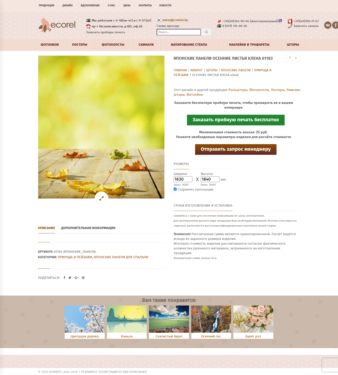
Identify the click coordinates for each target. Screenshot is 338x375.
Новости (165, 5)
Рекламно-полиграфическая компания (114, 372)
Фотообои (195, 94)
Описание (46, 228)
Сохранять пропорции (195, 189)
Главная (180, 70)
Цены (126, 5)
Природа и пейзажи (75, 257)
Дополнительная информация (88, 228)
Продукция (46, 5)
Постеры (278, 90)
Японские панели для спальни (121, 257)
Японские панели (236, 70)
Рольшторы (238, 90)
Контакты (145, 5)
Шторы (211, 70)
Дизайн (67, 5)
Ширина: (181, 174)
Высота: (207, 174)
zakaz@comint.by (175, 20)
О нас (111, 5)
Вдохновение (90, 5)
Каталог (196, 70)
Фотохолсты (259, 90)
